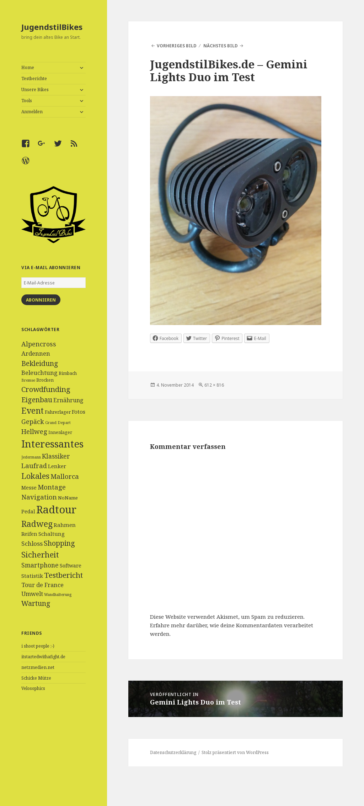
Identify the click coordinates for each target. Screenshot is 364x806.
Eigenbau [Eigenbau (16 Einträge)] (36, 399)
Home (27, 67)
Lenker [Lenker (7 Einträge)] (57, 466)
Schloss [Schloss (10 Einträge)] (32, 543)
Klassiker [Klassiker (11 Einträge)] (56, 456)
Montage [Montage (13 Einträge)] (52, 486)
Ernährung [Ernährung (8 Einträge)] (68, 400)
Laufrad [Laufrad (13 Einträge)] (34, 465)
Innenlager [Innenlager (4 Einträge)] (60, 432)
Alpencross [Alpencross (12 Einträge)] (38, 344)
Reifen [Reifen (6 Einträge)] (29, 533)
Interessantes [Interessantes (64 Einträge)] (52, 443)
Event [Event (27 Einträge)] (32, 410)
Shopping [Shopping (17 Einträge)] (59, 543)
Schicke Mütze (36, 678)
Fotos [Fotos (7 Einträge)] (78, 411)
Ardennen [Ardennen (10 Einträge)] (35, 353)
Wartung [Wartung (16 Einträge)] (35, 603)
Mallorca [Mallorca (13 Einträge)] (64, 476)
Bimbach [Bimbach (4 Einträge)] (68, 373)
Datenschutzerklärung (173, 752)
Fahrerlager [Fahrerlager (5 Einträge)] (58, 412)
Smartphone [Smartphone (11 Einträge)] (40, 565)
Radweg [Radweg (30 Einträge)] (37, 523)
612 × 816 (214, 385)
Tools (26, 101)
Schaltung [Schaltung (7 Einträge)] (51, 533)
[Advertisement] (53, 757)
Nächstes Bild (220, 46)
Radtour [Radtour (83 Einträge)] (56, 509)
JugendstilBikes (51, 26)
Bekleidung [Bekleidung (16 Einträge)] (39, 363)
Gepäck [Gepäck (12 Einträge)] (32, 421)
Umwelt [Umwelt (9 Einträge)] (32, 594)
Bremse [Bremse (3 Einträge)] (28, 380)
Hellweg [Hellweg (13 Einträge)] (34, 431)
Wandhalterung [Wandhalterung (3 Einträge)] (57, 594)
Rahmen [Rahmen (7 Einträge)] (65, 524)
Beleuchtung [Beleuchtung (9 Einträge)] (39, 373)
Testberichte (34, 78)
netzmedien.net (37, 667)
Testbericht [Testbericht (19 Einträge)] (63, 575)
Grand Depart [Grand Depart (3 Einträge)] (58, 422)
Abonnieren (41, 300)
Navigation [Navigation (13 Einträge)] (39, 496)
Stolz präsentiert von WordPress (235, 752)
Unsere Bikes (35, 90)
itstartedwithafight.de (43, 657)
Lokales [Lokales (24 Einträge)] (35, 476)
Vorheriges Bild (177, 46)
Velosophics (33, 688)
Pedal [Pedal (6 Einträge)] (28, 511)
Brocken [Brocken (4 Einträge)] (45, 380)
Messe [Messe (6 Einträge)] (29, 487)
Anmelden (32, 112)
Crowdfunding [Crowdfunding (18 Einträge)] (45, 389)
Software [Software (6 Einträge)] (70, 565)
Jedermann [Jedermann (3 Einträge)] (31, 457)
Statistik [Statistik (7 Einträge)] (32, 575)
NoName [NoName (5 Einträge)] (68, 497)
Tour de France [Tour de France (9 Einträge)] (42, 585)
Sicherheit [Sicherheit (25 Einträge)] (40, 554)
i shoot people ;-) (37, 646)
